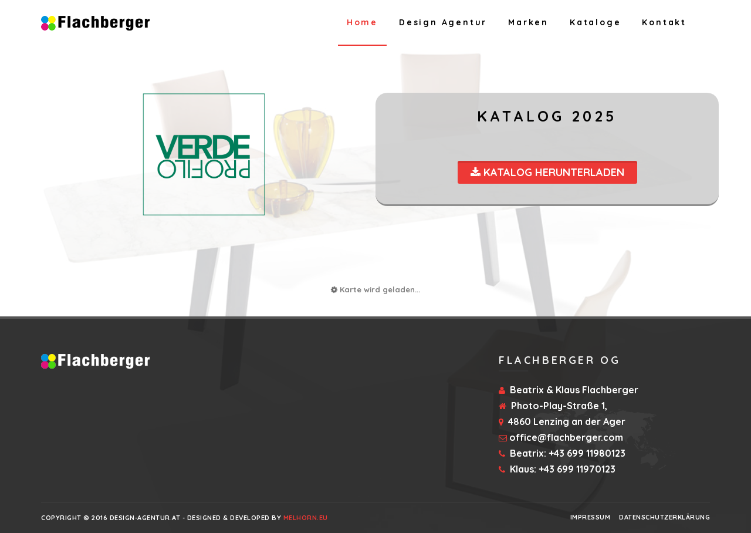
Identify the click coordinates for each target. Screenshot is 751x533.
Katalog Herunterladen (547, 172)
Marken (528, 22)
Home (362, 22)
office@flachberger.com (566, 437)
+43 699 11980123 (587, 453)
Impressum (590, 517)
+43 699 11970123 (577, 469)
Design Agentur (443, 22)
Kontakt (664, 22)
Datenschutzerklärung (664, 517)
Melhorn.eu (305, 518)
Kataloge (595, 22)
